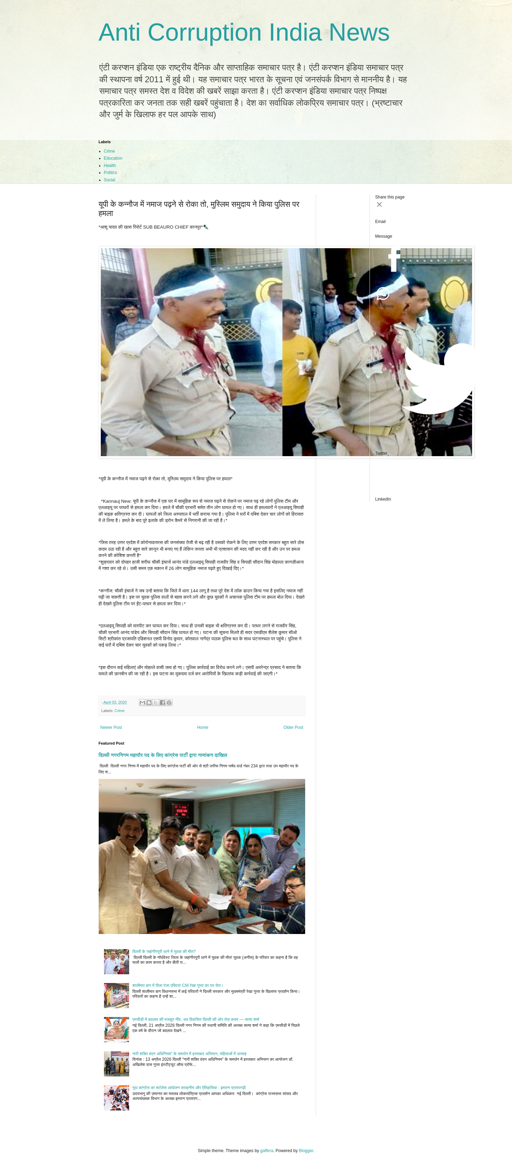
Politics (110, 172)
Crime (109, 151)
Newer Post (111, 727)
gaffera (266, 1150)
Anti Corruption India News (244, 32)
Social (109, 179)
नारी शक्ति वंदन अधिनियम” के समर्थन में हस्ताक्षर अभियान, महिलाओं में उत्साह (189, 1053)
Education (113, 158)
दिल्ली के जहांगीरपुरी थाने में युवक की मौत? (164, 951)
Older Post (293, 727)
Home (202, 727)
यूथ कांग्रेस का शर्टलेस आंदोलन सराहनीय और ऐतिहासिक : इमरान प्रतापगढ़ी (189, 1087)
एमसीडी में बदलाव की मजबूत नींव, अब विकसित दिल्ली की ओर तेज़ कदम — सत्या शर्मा (195, 1019)
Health (110, 165)
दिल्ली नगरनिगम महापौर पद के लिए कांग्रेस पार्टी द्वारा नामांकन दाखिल (163, 755)
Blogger (306, 1150)
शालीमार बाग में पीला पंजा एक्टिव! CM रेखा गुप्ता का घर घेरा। (177, 985)
